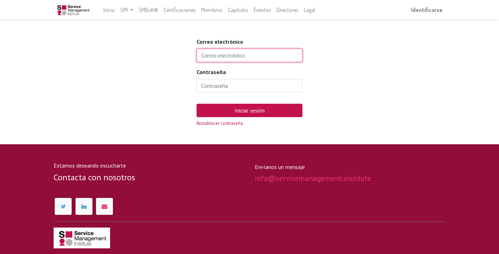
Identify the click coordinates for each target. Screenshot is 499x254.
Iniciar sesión (250, 110)
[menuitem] (109, 10)
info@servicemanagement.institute (313, 178)
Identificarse (427, 9)
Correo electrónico (220, 41)
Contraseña (211, 71)
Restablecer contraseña (220, 123)
